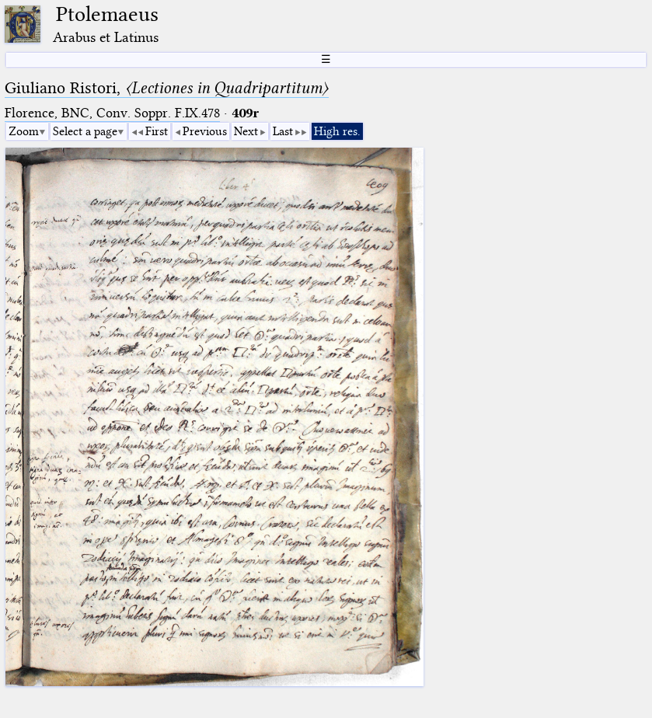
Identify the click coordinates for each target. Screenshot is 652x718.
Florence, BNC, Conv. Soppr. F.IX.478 (112, 113)
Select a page (85, 131)
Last (283, 131)
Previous (205, 131)
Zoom (24, 131)
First (156, 131)
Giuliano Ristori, (167, 87)
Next (246, 131)
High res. (337, 131)
